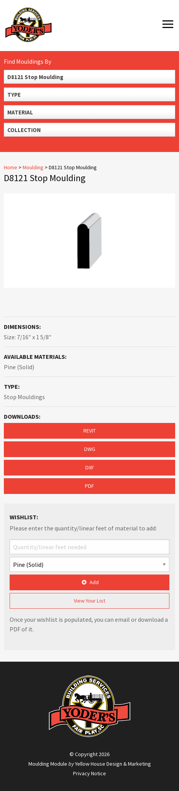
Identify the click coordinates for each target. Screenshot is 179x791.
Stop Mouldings (24, 397)
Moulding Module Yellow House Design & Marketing (89, 763)
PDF (89, 485)
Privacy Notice (89, 773)
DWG (89, 449)
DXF (89, 467)
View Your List (89, 600)
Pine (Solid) (19, 367)
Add (89, 582)
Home (10, 167)
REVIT (89, 430)
